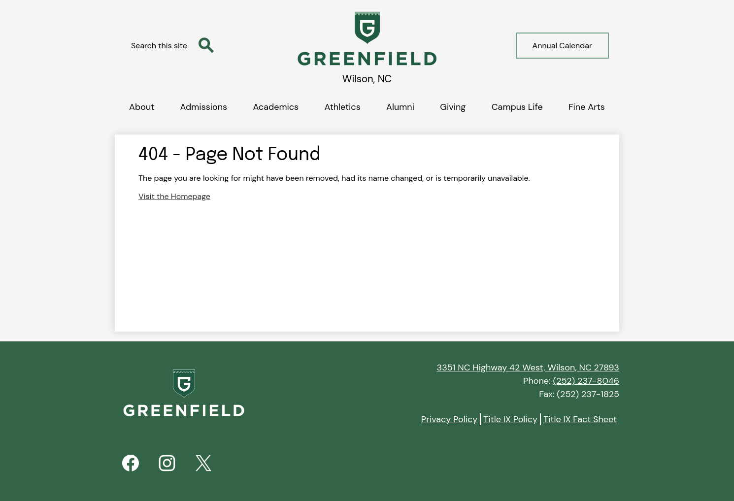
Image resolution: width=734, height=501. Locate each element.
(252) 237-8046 (586, 381)
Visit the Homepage (174, 196)
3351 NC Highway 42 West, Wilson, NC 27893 (528, 367)
